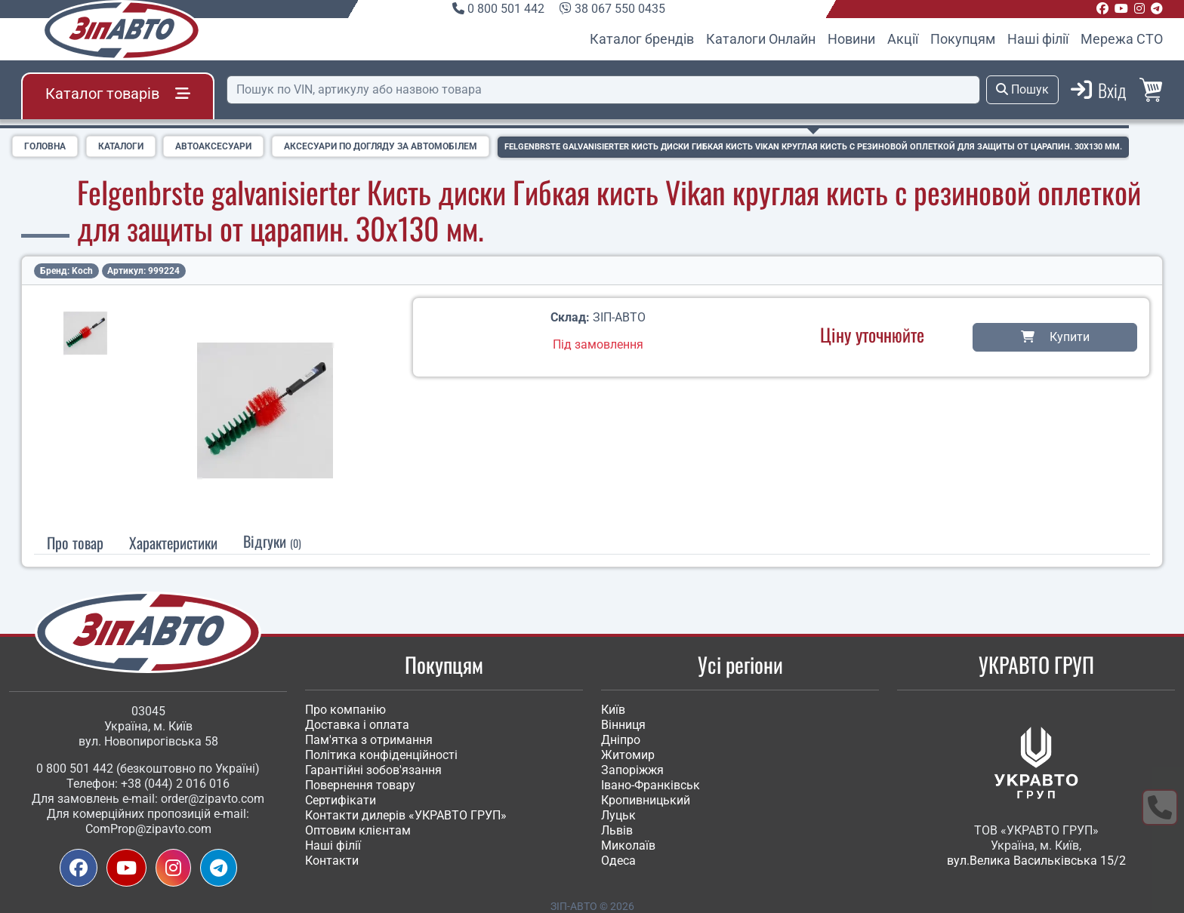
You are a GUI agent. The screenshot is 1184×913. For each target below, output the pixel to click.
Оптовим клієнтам (358, 830)
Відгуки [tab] (272, 540)
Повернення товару (360, 785)
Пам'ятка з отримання (369, 740)
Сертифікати (340, 800)
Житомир (628, 755)
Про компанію (345, 709)
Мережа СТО (1122, 39)
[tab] (173, 541)
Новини (851, 39)
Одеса (618, 860)
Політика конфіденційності (381, 755)
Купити (1055, 336)
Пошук (1022, 89)
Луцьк (618, 815)
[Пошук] (603, 89)
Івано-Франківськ (650, 785)
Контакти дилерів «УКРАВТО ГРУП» (406, 815)
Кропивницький (645, 800)
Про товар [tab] (75, 541)
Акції (902, 39)
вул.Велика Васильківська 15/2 (1036, 860)
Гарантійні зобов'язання (373, 770)
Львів (617, 830)
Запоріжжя (632, 770)
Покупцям (962, 39)
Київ (613, 709)
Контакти (332, 860)
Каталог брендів (642, 39)
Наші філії (1037, 39)
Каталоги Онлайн (761, 39)
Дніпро (620, 740)
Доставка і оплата (357, 725)
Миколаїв (628, 845)
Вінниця (623, 725)
